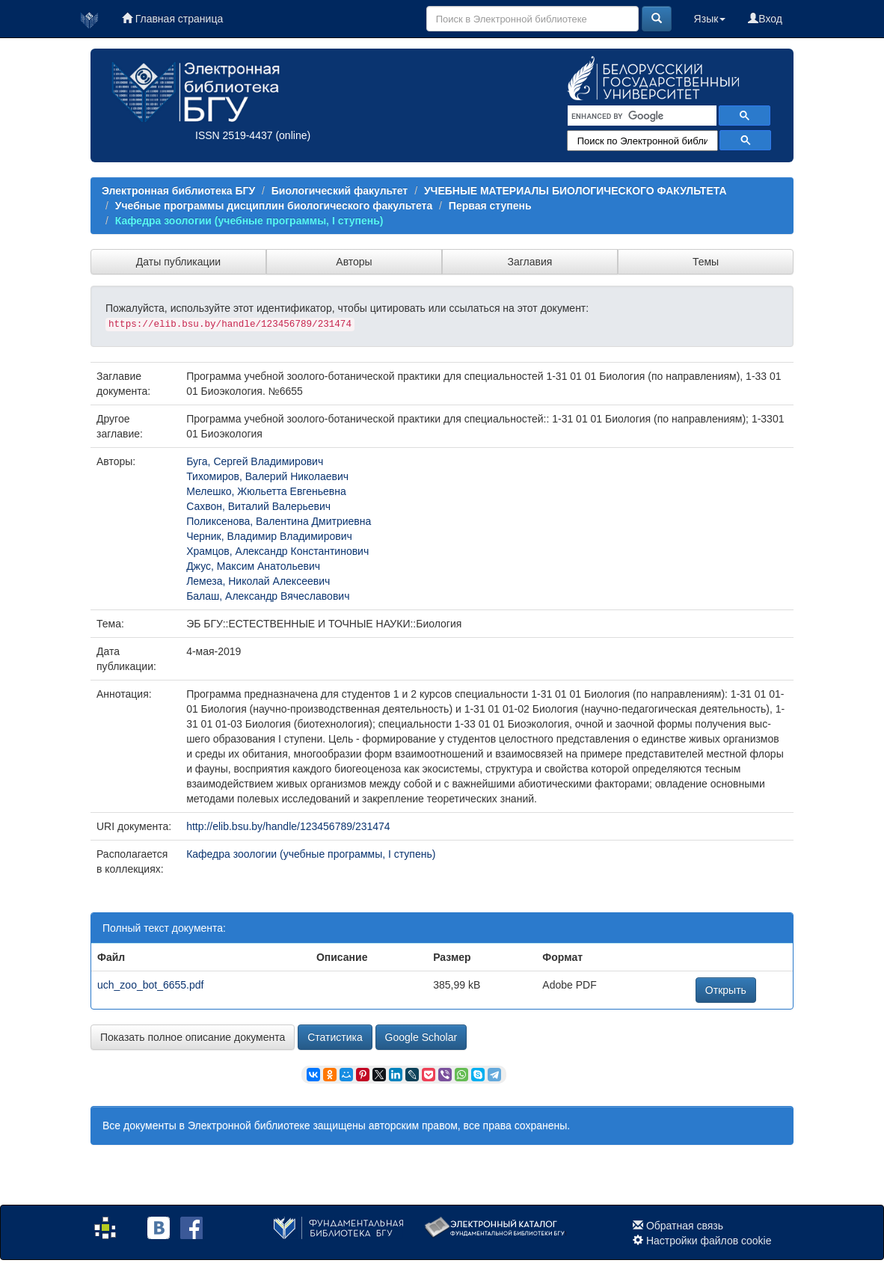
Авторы (354, 262)
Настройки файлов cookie (709, 1241)
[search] (640, 116)
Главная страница (172, 19)
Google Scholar (421, 1037)
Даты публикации (178, 262)
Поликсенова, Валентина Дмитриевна (278, 521)
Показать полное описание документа (192, 1037)
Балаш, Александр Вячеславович (267, 596)
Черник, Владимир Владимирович (269, 536)
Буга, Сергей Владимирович (254, 461)
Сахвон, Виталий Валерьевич (258, 506)
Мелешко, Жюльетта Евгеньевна (266, 491)
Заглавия (530, 262)
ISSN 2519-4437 (234, 135)
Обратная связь (684, 1226)
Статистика (335, 1037)
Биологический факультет (339, 191)
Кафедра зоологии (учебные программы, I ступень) (249, 221)
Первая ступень (490, 206)
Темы (706, 262)
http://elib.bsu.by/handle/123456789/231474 (288, 826)
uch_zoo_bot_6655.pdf (150, 985)
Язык (710, 19)
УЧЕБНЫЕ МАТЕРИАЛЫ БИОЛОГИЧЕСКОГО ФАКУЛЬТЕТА (575, 191)
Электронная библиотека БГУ (178, 191)
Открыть (725, 990)
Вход (765, 19)
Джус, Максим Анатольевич (253, 566)
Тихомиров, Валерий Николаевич (267, 476)
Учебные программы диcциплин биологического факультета (273, 206)
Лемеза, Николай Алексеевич (258, 581)
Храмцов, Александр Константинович (277, 551)
